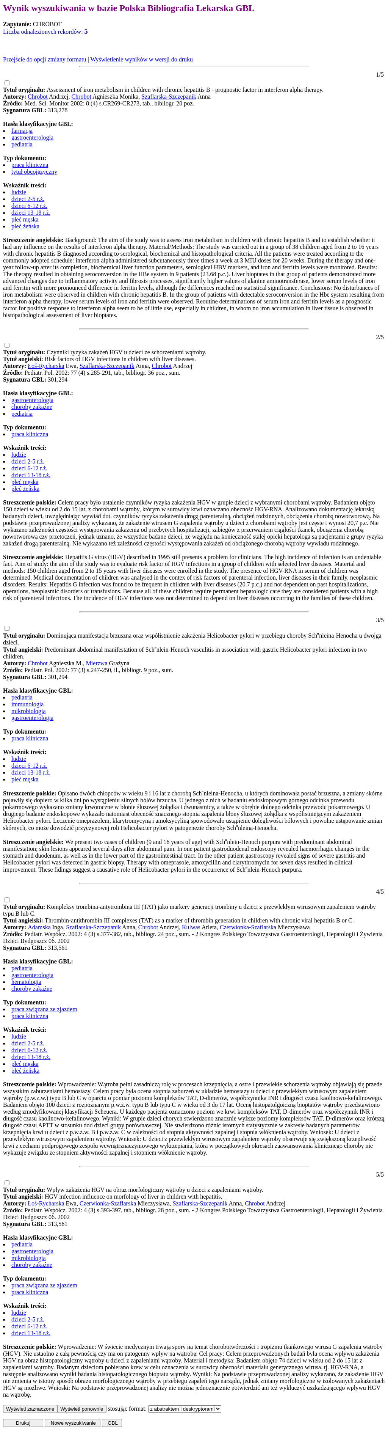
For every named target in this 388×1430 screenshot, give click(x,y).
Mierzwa (97, 663)
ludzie (18, 192)
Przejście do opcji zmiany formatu (44, 59)
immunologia (27, 704)
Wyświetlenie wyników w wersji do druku (141, 59)
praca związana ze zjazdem (44, 1009)
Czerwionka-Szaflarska (248, 927)
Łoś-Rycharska (46, 366)
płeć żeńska (25, 226)
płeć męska (25, 219)
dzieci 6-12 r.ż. (29, 206)
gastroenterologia (32, 137)
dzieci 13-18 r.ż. (30, 212)
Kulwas (191, 927)
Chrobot (37, 96)
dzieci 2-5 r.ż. (27, 199)
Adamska (39, 927)
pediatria (22, 144)
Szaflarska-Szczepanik (168, 96)
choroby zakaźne (31, 407)
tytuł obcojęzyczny (34, 171)
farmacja (22, 130)
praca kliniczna (29, 165)
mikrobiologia (28, 711)
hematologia (26, 982)
